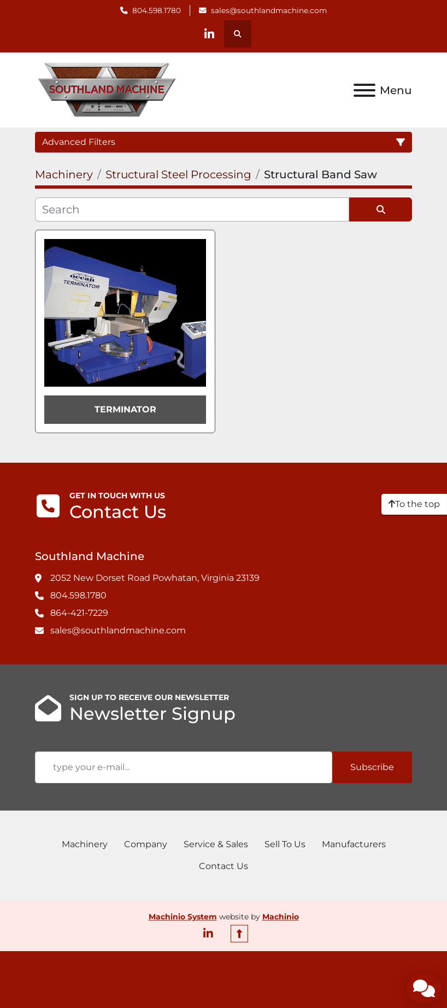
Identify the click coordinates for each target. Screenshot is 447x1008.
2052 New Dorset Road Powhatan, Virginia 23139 (155, 578)
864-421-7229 (79, 613)
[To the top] (414, 504)
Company (145, 844)
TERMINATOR (125, 409)
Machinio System (183, 917)
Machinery (85, 844)
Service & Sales (216, 844)
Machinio (280, 917)
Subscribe (372, 767)
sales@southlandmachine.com (269, 10)
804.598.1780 (156, 10)
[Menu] (364, 90)
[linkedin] (209, 34)
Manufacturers (354, 844)
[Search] (192, 209)
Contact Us (223, 866)
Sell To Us (284, 844)
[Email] (183, 767)
